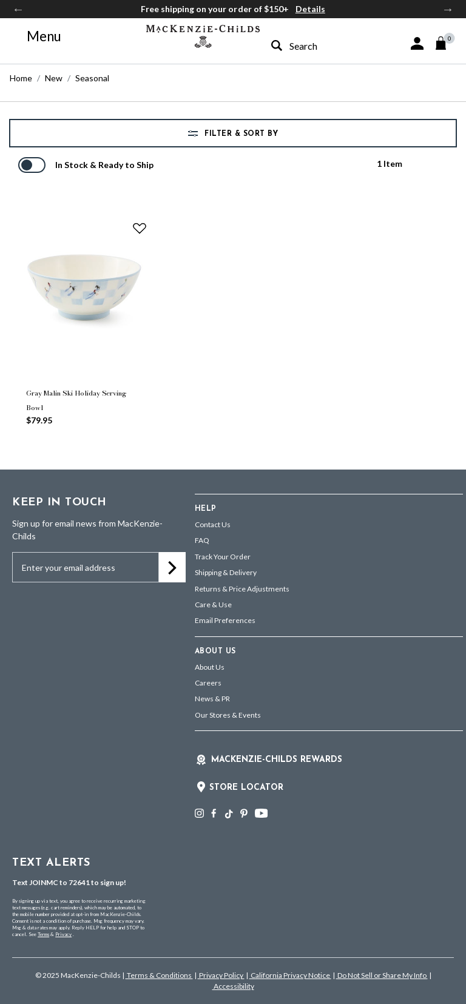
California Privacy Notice (290, 975)
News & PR (212, 698)
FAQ (202, 540)
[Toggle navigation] (37, 36)
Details (310, 9)
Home (21, 78)
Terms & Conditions (159, 975)
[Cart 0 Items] (446, 43)
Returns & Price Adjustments (242, 588)
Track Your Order (223, 556)
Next (448, 9)
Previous (18, 9)
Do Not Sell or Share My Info (382, 975)
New (53, 78)
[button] (417, 43)
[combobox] (312, 45)
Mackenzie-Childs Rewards (276, 759)
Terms (43, 934)
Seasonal (92, 78)
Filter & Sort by (240, 134)
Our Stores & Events (228, 714)
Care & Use (213, 604)
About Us (210, 667)
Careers (208, 682)
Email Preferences (225, 620)
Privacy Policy (221, 975)
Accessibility (233, 986)
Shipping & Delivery (226, 572)
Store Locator (246, 787)
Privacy (63, 934)
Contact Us (213, 524)
